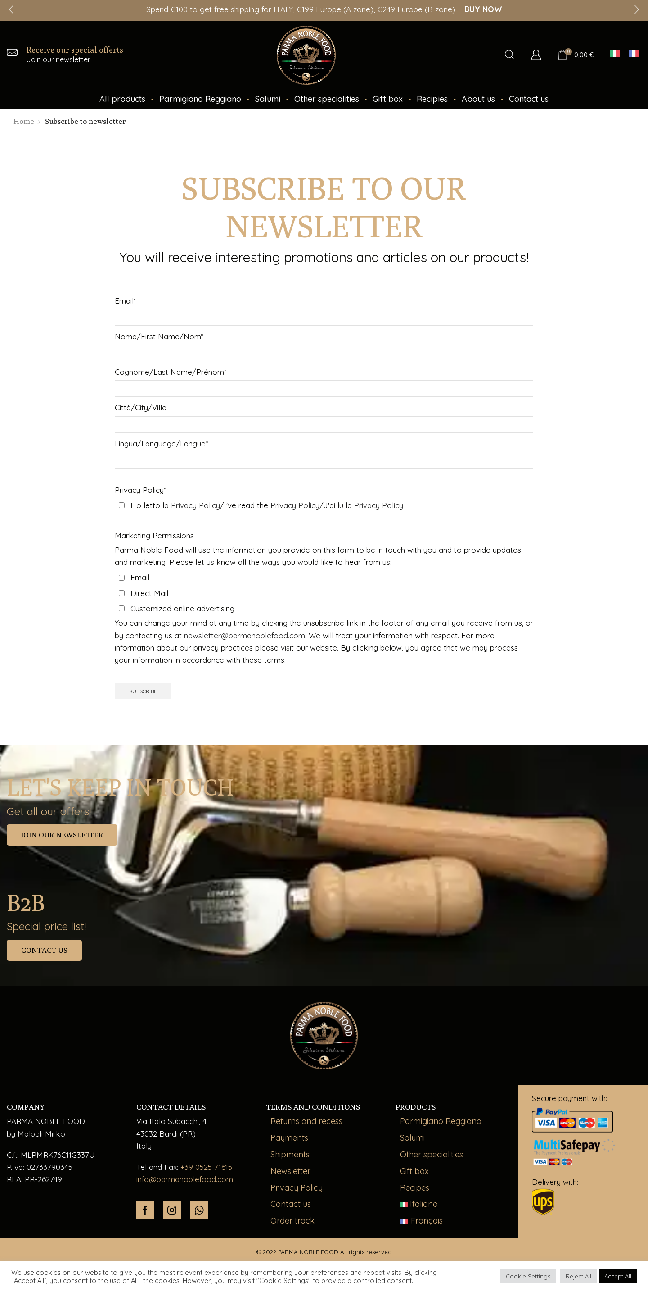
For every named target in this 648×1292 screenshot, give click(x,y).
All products (122, 99)
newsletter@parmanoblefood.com (244, 635)
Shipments (290, 1154)
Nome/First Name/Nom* (159, 336)
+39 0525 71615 (206, 1167)
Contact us (529, 99)
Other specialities (326, 99)
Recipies (432, 99)
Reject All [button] (578, 1276)
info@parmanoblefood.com (184, 1179)
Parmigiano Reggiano (200, 99)
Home (24, 121)
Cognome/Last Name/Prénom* (170, 372)
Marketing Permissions (154, 535)
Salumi (267, 99)
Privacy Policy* (140, 490)
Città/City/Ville (140, 407)
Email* (125, 300)
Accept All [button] (617, 1276)
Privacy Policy (296, 1188)
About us (478, 99)
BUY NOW (483, 9)
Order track (292, 1220)
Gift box (388, 99)
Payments (289, 1138)
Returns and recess (306, 1121)
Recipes (414, 1188)
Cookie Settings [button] (528, 1276)
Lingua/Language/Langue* (161, 443)
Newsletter (290, 1171)
